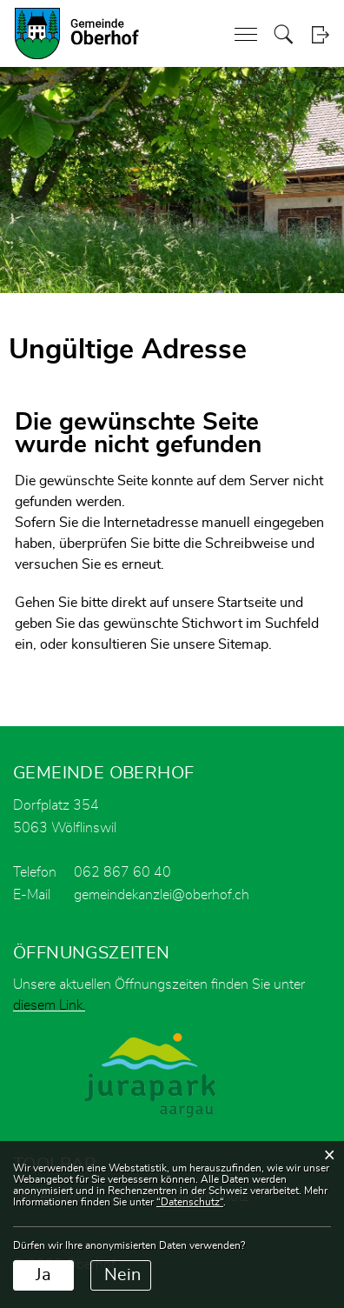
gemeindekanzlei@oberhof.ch (161, 895)
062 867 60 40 (122, 872)
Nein (122, 1275)
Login (320, 34)
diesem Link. (49, 1005)
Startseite (246, 603)
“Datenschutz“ (189, 1202)
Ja (43, 1275)
